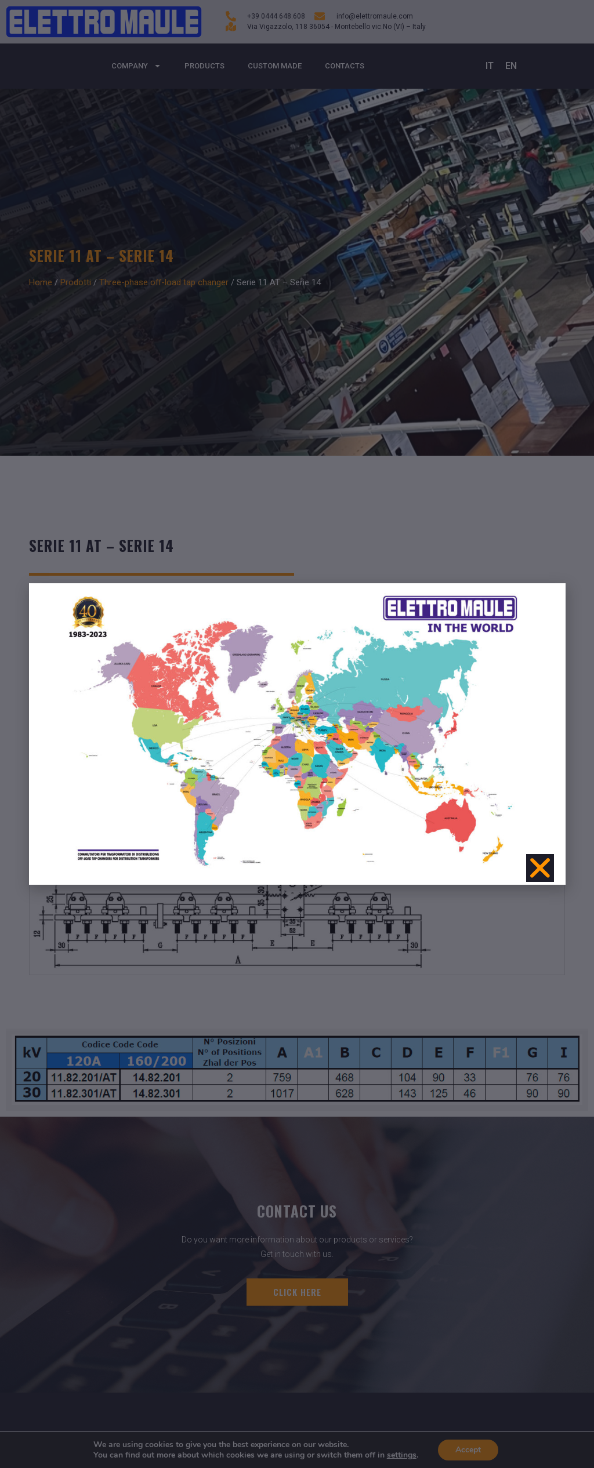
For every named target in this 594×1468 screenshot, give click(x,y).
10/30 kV (47, 633)
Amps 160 (162, 633)
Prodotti (75, 282)
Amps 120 (104, 633)
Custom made (275, 65)
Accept (468, 1449)
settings (401, 1455)
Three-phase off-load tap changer (164, 282)
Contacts (344, 65)
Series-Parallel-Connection (361, 633)
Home (40, 282)
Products (204, 65)
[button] (545, 728)
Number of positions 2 (245, 633)
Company (136, 65)
